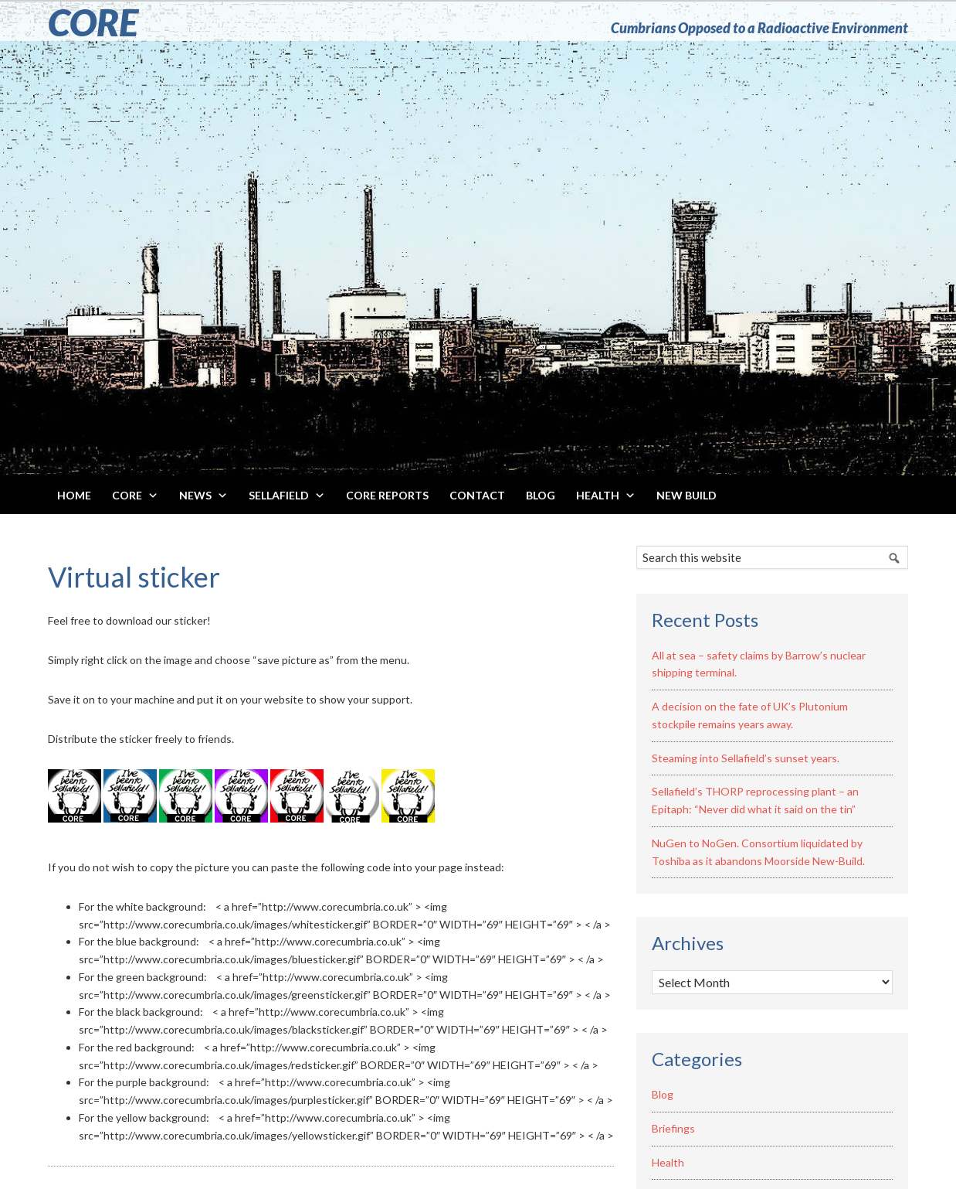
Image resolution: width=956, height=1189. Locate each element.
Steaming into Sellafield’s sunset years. (745, 758)
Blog (662, 1094)
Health (668, 1162)
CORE (93, 22)
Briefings (673, 1128)
